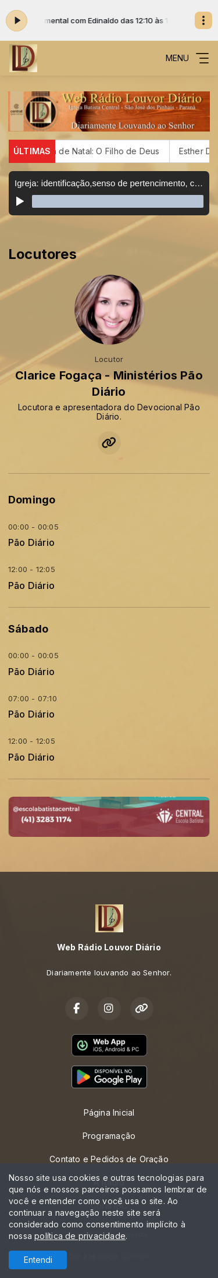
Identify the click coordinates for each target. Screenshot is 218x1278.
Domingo (31, 500)
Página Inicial (109, 1112)
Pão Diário (31, 542)
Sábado (28, 629)
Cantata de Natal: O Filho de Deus (99, 151)
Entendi (38, 1260)
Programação (109, 1136)
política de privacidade (80, 1236)
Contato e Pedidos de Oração (109, 1159)
